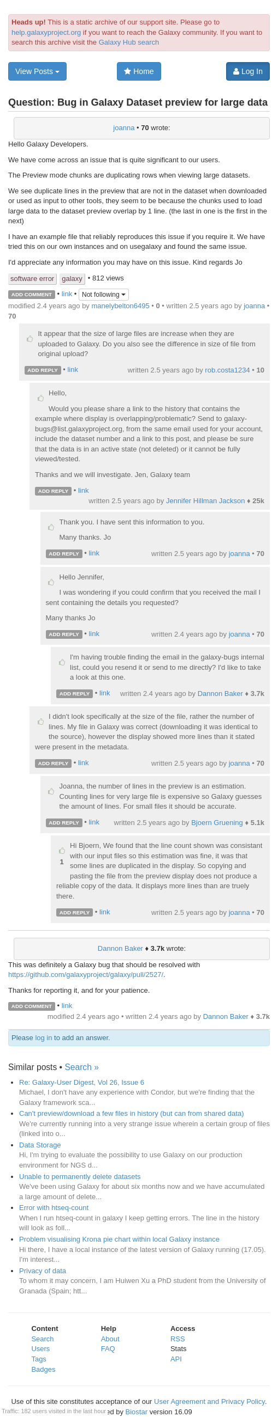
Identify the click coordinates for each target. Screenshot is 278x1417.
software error (32, 278)
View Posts (37, 71)
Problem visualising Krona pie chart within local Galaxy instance (119, 1239)
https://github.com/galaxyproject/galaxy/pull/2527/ (85, 974)
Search (42, 1339)
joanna (123, 128)
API (176, 1359)
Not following (104, 294)
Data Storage (40, 1145)
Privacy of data (42, 1271)
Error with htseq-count (53, 1208)
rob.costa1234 (227, 370)
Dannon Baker (220, 693)
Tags (38, 1359)
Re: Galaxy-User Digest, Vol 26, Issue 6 (81, 1082)
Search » (81, 1067)
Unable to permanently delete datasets (80, 1176)
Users (40, 1349)
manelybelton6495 (120, 306)
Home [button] (138, 71)
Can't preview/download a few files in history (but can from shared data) (131, 1113)
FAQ (108, 1349)
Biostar (136, 1412)
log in (43, 1038)
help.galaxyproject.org (46, 32)
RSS (177, 1339)
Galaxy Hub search (129, 42)
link (67, 294)
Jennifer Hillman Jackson (205, 501)
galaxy (72, 278)
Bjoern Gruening (217, 823)
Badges (43, 1369)
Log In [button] (248, 71)
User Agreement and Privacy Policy (209, 1401)
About (110, 1339)
